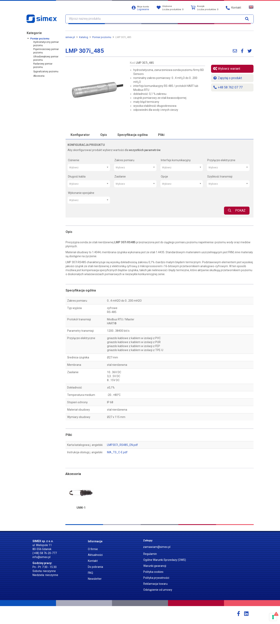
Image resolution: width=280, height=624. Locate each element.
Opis (103, 135)
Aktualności (95, 554)
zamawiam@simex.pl (156, 546)
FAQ (90, 572)
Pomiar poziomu (39, 38)
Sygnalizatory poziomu (45, 71)
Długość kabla (76, 176)
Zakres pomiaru (124, 160)
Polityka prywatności (156, 577)
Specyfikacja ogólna (132, 135)
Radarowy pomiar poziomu (42, 65)
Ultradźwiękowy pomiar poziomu (45, 58)
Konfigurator (80, 135)
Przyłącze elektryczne (221, 160)
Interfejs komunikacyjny (176, 160)
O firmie (93, 549)
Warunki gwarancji (154, 565)
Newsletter (95, 578)
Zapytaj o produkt (227, 78)
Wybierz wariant (226, 69)
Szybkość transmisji (219, 176)
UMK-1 (81, 507)
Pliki (161, 135)
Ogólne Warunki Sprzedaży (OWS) (164, 559)
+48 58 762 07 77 (228, 87)
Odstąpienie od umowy (157, 589)
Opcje (164, 176)
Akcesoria (38, 76)
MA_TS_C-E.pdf (117, 452)
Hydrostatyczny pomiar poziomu (46, 44)
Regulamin (150, 553)
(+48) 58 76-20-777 (44, 553)
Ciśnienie (73, 160)
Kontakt (93, 560)
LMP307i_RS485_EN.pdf (122, 444)
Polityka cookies (153, 571)
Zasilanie (120, 176)
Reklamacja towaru (155, 583)
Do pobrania (95, 566)
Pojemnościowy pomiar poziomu (46, 51)
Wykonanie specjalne (81, 192)
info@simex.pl (41, 557)
